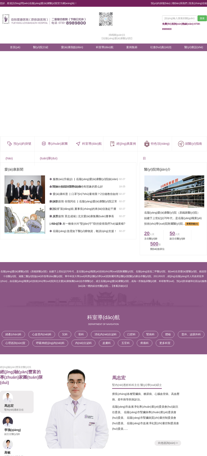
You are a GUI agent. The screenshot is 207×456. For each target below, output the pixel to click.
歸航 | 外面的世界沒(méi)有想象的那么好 (76, 186)
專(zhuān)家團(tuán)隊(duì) (54, 150)
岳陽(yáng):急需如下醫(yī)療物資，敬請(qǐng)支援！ (83, 231)
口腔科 (131, 334)
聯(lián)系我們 (179, 3)
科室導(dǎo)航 (104, 47)
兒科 (65, 334)
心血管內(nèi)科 (41, 334)
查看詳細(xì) (192, 224)
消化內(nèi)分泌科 (106, 334)
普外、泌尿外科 (191, 334)
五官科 (125, 343)
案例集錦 (131, 47)
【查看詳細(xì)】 (120, 286)
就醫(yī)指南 (189, 143)
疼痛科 (144, 343)
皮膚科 (106, 343)
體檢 (168, 334)
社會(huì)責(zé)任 (161, 47)
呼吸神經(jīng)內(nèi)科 (50, 343)
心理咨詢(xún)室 (15, 343)
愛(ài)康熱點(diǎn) (72, 47)
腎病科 (150, 334)
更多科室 (164, 343)
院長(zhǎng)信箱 (198, 3)
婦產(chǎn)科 (13, 334)
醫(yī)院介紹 (40, 47)
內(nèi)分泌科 (83, 343)
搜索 (202, 18)
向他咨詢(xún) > (168, 442)
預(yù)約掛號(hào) (160, 3)
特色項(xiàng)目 (156, 150)
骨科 (81, 334)
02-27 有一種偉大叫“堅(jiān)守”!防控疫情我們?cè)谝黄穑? (88, 223)
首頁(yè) (15, 47)
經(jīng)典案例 (122, 143)
